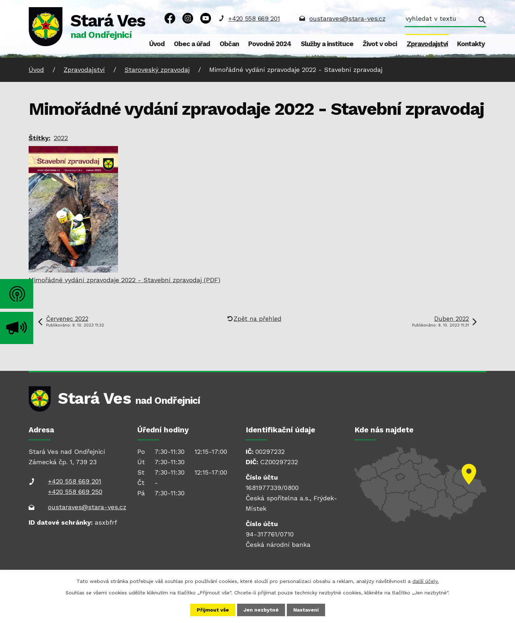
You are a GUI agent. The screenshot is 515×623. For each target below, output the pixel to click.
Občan (229, 44)
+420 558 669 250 (75, 491)
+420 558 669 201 (254, 18)
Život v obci (380, 44)
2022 (61, 138)
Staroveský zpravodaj (157, 69)
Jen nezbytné (261, 610)
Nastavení (306, 610)
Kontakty (471, 44)
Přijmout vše (213, 610)
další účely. (425, 581)
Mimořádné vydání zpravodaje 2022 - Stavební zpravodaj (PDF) (124, 280)
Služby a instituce (327, 44)
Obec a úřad (192, 44)
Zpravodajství (427, 44)
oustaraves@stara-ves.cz (347, 18)
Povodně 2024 (269, 44)
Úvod (157, 44)
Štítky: (39, 138)
